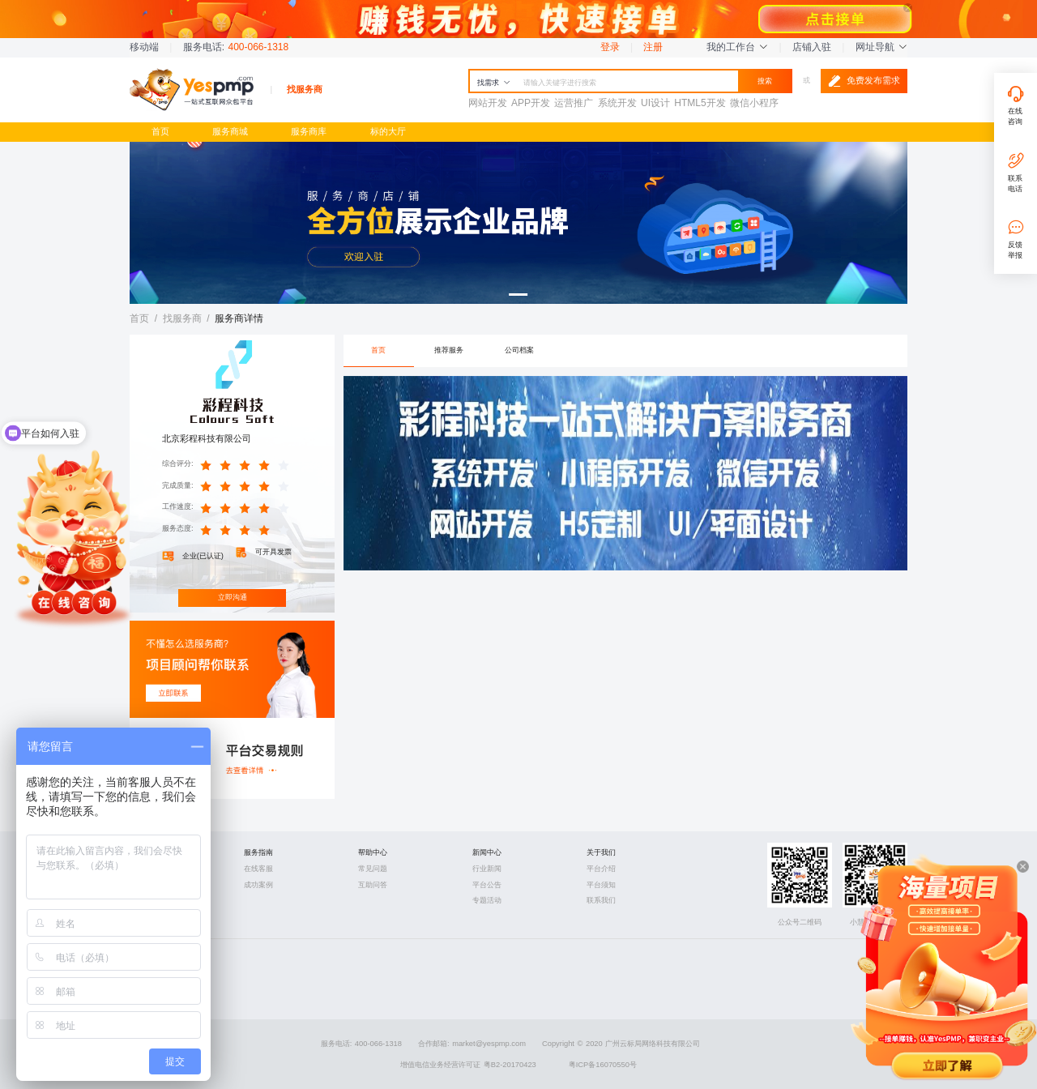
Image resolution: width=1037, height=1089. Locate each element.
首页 (160, 131)
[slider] (247, 464)
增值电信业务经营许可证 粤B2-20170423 (468, 1065)
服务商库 (308, 131)
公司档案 (519, 350)
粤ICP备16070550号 (603, 1065)
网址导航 (881, 47)
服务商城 (230, 131)
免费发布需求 (864, 81)
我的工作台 (737, 47)
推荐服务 (448, 350)
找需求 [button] (493, 83)
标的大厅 (388, 131)
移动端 (144, 47)
